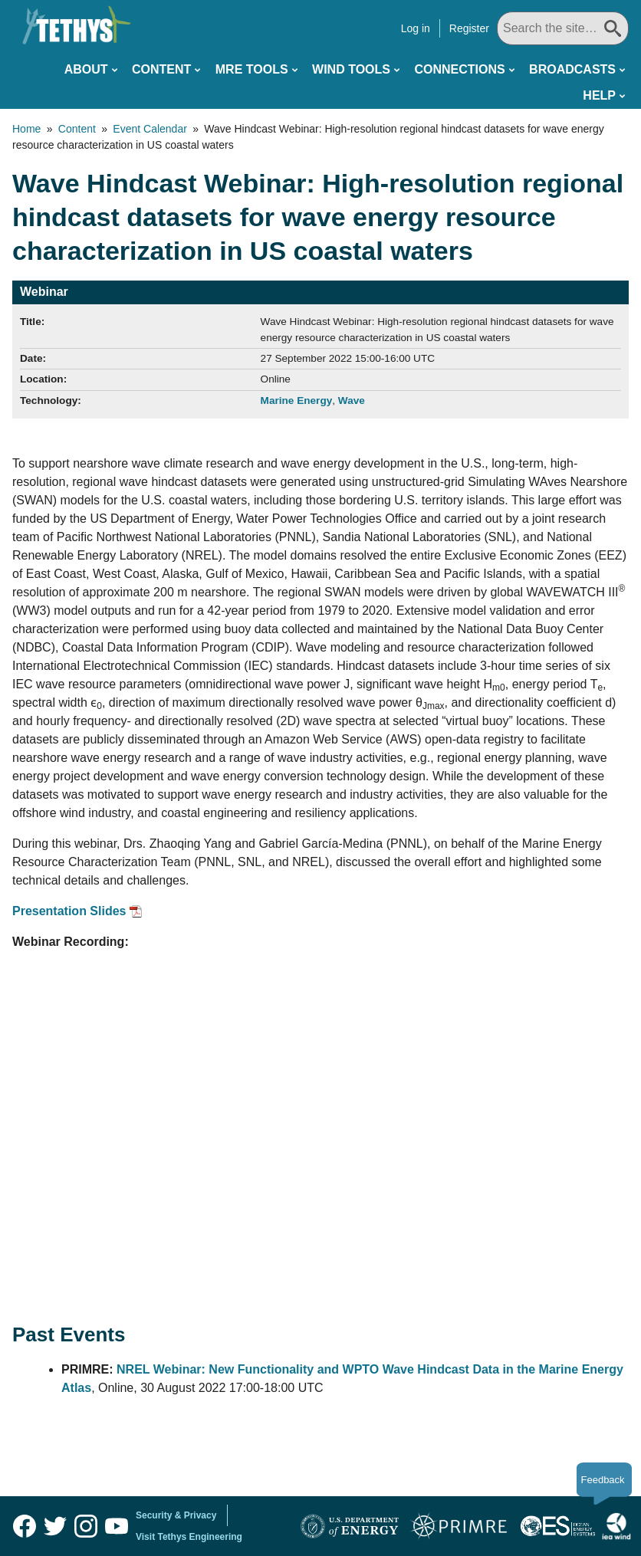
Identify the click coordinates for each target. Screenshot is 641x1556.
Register (473, 28)
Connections (459, 69)
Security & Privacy (176, 1515)
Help (599, 95)
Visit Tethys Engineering (189, 1536)
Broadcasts (572, 69)
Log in (419, 28)
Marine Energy (297, 400)
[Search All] (565, 28)
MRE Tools (251, 69)
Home (26, 129)
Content (161, 69)
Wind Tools (351, 69)
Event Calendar (150, 129)
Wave (351, 400)
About (86, 69)
